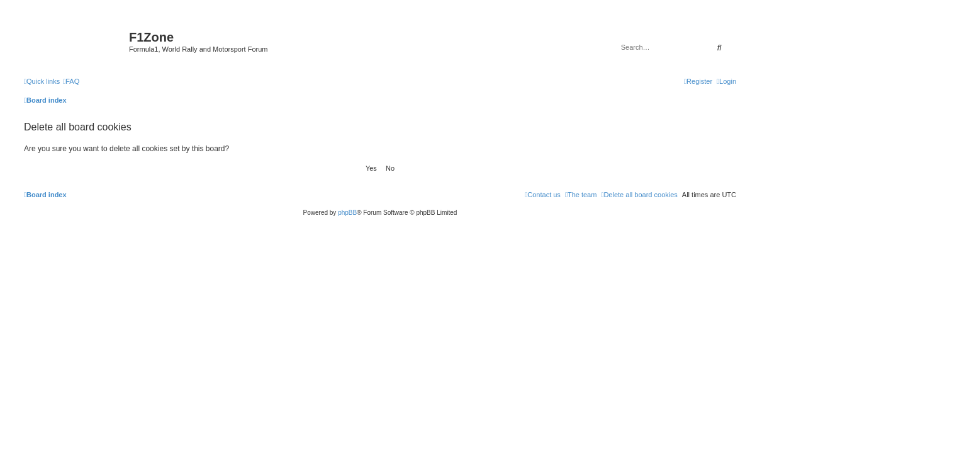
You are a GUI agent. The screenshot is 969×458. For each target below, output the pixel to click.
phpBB (347, 212)
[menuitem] (71, 81)
